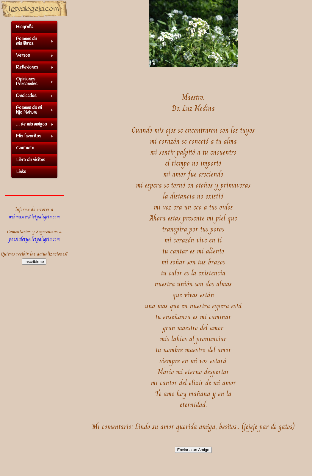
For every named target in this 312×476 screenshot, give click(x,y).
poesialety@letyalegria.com (34, 239)
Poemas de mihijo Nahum (29, 109)
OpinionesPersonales (26, 81)
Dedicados (26, 96)
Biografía (24, 27)
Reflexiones (27, 67)
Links (21, 172)
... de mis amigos (31, 124)
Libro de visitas (30, 160)
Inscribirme (34, 261)
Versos (23, 55)
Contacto (25, 148)
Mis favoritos (28, 136)
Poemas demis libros (26, 41)
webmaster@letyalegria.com (34, 216)
